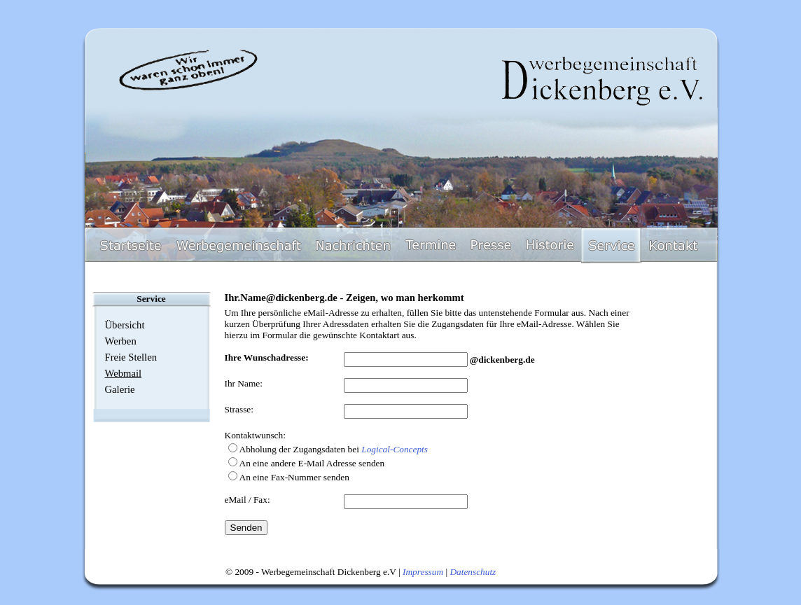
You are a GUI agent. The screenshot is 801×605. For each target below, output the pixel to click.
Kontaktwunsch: (255, 435)
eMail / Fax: (247, 499)
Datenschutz (473, 571)
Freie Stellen (131, 357)
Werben (121, 341)
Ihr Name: (244, 383)
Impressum (423, 571)
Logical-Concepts (394, 449)
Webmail (123, 373)
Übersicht (125, 325)
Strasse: (239, 409)
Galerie (120, 389)
